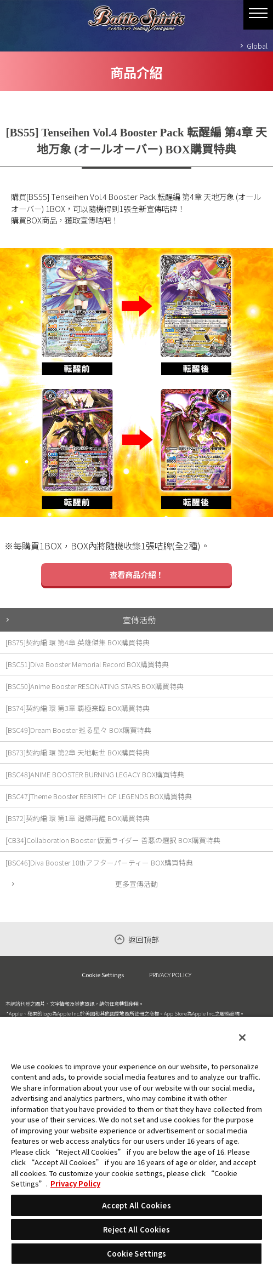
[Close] (242, 1037)
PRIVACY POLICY (170, 974)
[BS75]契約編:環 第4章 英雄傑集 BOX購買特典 (77, 642)
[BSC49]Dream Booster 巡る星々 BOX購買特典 (78, 730)
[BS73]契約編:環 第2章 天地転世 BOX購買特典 (77, 752)
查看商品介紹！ (136, 574)
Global (257, 46)
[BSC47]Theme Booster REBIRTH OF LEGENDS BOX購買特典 (98, 796)
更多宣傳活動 (136, 884)
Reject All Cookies (136, 1229)
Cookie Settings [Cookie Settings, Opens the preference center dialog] (137, 1253)
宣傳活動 (139, 620)
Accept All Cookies (136, 1205)
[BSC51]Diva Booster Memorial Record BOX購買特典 (87, 664)
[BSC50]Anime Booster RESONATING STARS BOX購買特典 (94, 686)
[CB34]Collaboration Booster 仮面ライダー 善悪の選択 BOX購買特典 (112, 840)
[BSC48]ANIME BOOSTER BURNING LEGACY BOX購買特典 (94, 774)
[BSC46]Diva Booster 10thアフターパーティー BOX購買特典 (99, 862)
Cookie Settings (103, 974)
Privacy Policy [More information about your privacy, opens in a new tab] (75, 1183)
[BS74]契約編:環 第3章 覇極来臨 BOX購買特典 (77, 708)
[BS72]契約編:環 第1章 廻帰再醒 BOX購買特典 (77, 818)
